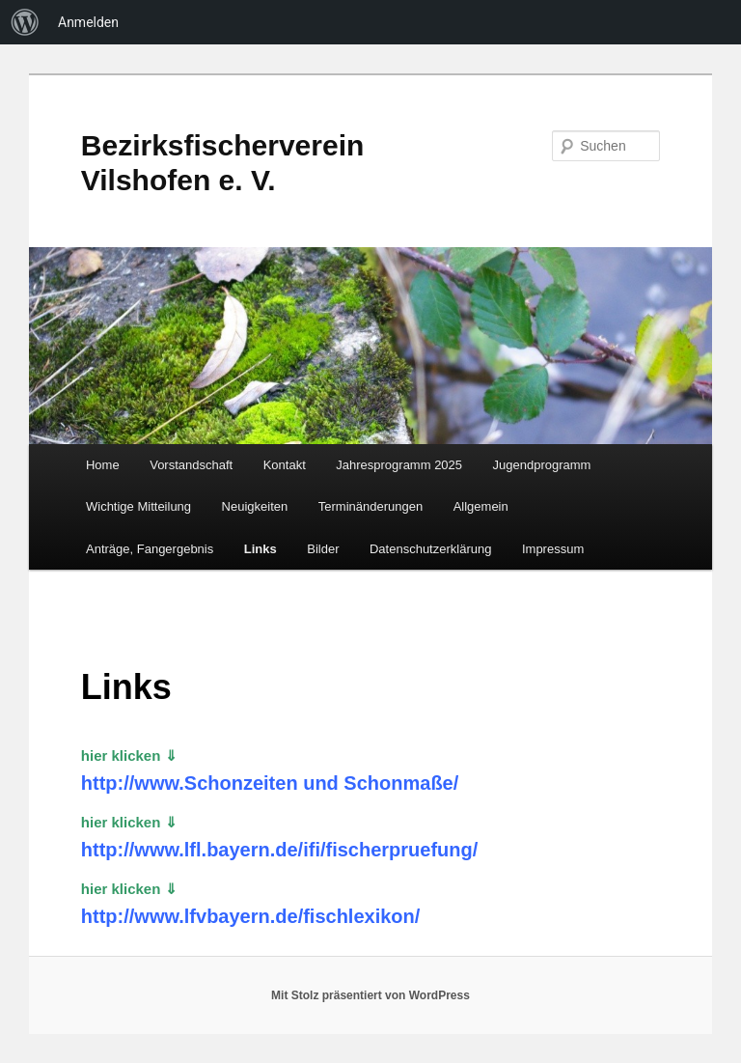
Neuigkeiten (255, 506)
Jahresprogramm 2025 (399, 465)
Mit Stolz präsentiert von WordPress (370, 995)
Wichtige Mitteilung (138, 506)
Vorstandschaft (191, 465)
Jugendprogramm (542, 465)
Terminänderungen (370, 506)
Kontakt (284, 465)
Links (260, 549)
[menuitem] (25, 22)
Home (103, 465)
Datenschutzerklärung (430, 549)
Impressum (553, 549)
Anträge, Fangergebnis (149, 549)
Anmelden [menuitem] (88, 22)
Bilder (323, 549)
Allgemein (480, 506)
